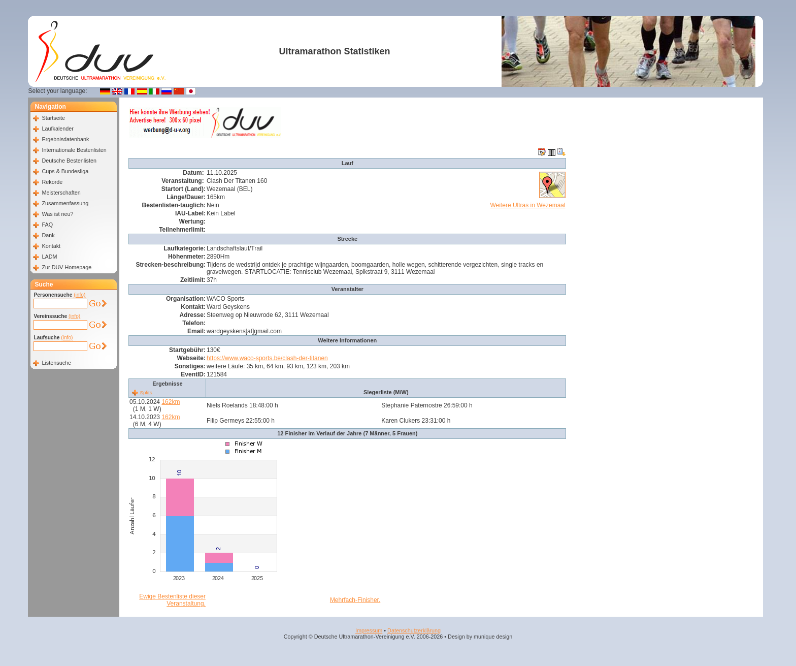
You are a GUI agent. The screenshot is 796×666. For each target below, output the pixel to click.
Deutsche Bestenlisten (69, 160)
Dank (48, 235)
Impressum (368, 630)
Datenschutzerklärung (414, 630)
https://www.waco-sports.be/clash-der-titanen (267, 358)
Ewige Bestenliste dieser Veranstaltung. (172, 600)
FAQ (47, 224)
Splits (146, 392)
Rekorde (52, 182)
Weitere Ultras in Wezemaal (527, 205)
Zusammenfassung (65, 203)
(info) (79, 295)
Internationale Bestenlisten (74, 150)
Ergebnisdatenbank (65, 139)
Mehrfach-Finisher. (355, 600)
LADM (49, 256)
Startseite (53, 118)
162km (170, 401)
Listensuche (56, 363)
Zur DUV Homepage (66, 267)
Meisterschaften (61, 192)
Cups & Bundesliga (65, 171)
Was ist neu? (57, 214)
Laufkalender (57, 128)
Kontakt (51, 246)
